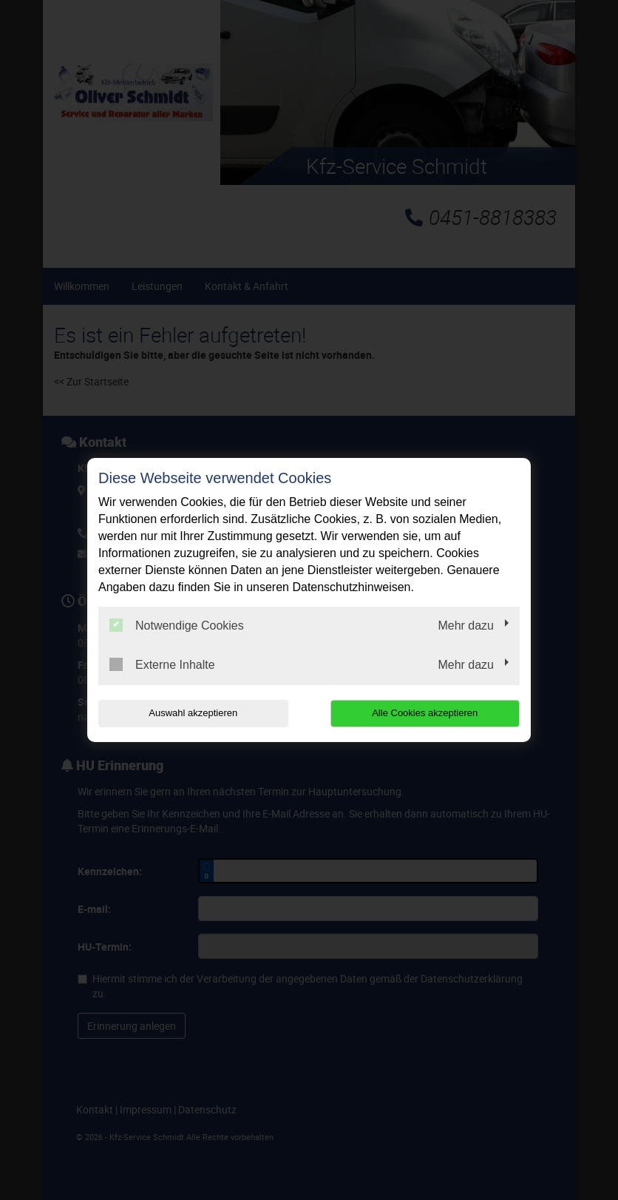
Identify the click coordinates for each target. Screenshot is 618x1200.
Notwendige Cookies (176, 625)
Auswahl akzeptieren (193, 712)
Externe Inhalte (162, 664)
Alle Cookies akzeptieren (425, 712)
